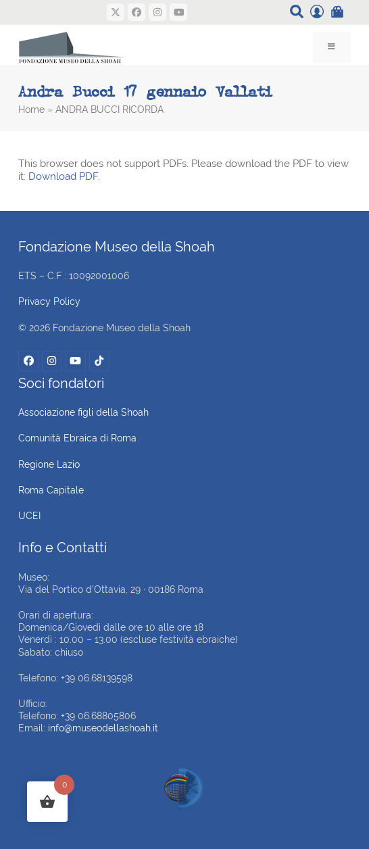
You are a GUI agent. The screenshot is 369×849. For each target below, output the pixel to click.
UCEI (29, 515)
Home (31, 109)
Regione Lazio (49, 464)
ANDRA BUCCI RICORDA (109, 109)
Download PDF (63, 176)
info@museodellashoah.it (103, 728)
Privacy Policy (49, 301)
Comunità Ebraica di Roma (77, 438)
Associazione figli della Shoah (83, 412)
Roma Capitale (51, 490)
